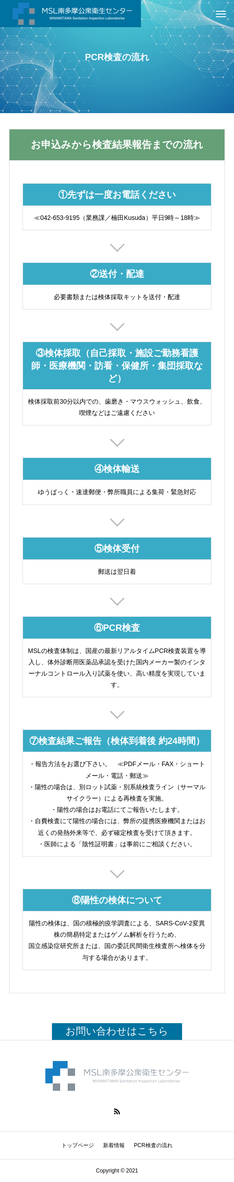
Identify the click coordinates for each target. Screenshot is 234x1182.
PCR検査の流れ (153, 1145)
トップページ (77, 1145)
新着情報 (114, 1145)
